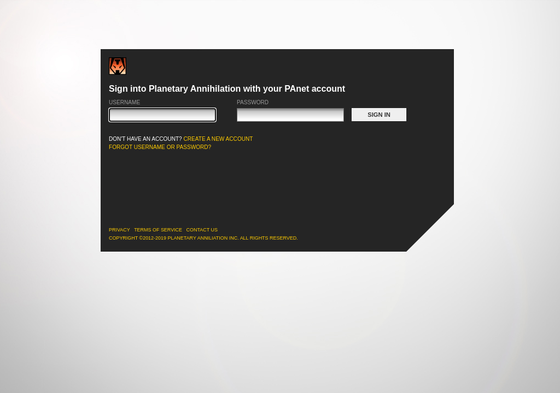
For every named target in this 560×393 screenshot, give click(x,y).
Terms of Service (158, 230)
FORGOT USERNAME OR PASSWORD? (160, 147)
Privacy (119, 230)
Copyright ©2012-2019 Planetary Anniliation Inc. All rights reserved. (203, 238)
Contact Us (202, 230)
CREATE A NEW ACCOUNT (218, 139)
